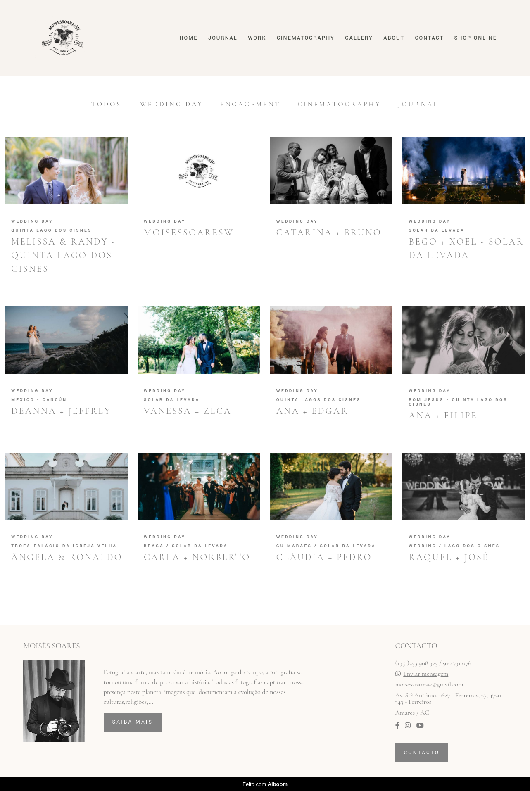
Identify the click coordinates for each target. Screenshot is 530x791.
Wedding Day (171, 104)
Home (189, 38)
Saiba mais (132, 722)
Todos (106, 104)
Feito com (265, 784)
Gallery (359, 38)
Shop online (475, 38)
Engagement (250, 104)
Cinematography (306, 38)
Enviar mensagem (425, 673)
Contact (429, 38)
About (393, 38)
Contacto (422, 752)
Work (257, 38)
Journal (222, 38)
